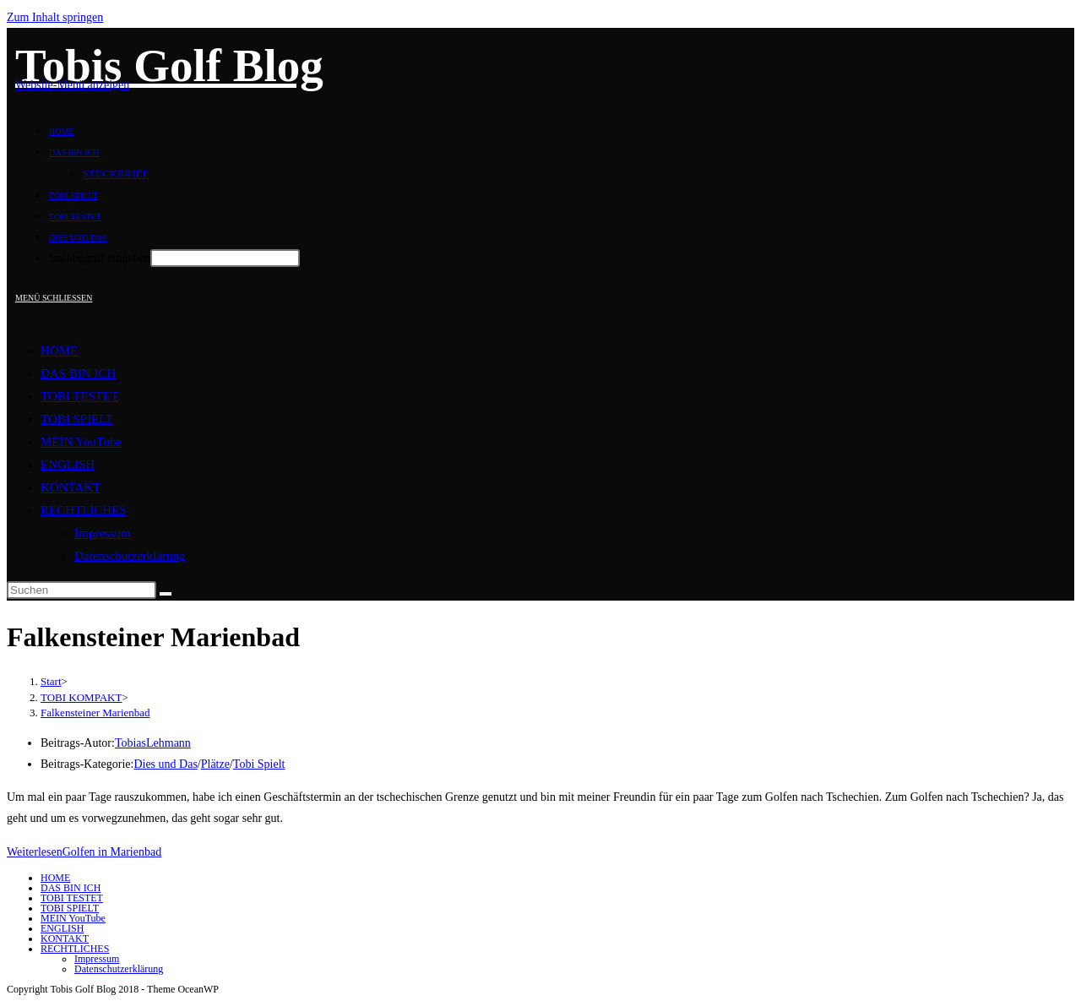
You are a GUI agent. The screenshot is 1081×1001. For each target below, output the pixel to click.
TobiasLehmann (153, 743)
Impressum (102, 533)
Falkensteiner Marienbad (95, 712)
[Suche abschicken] (165, 594)
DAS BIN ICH (78, 373)
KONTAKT (70, 487)
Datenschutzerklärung (130, 556)
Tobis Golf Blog (169, 65)
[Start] (51, 681)
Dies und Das (165, 764)
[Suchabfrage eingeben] (81, 590)
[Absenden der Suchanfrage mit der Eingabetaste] (225, 258)
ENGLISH (68, 464)
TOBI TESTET (79, 396)
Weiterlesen (84, 852)
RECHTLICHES (84, 510)
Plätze (215, 764)
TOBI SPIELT (77, 419)
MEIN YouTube (81, 442)
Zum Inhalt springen (55, 17)
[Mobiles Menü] (53, 297)
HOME (59, 350)
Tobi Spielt (259, 764)
